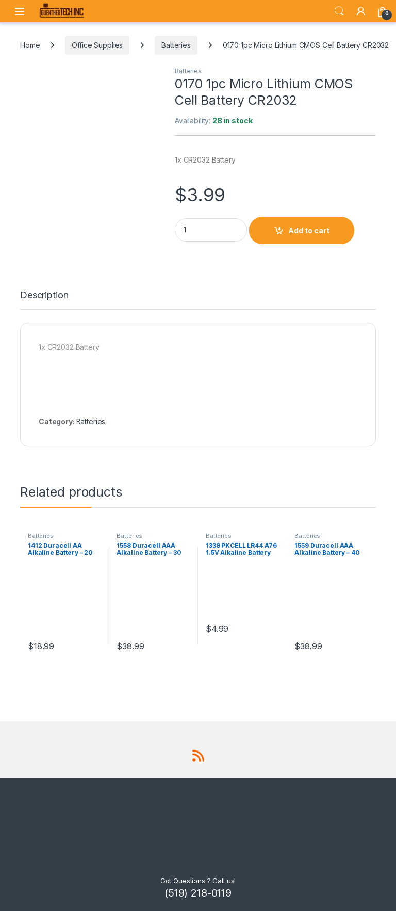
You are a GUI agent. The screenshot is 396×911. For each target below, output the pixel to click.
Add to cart (308, 230)
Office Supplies (97, 45)
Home (30, 45)
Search (339, 11)
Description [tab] (44, 295)
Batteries (176, 45)
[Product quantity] (211, 230)
